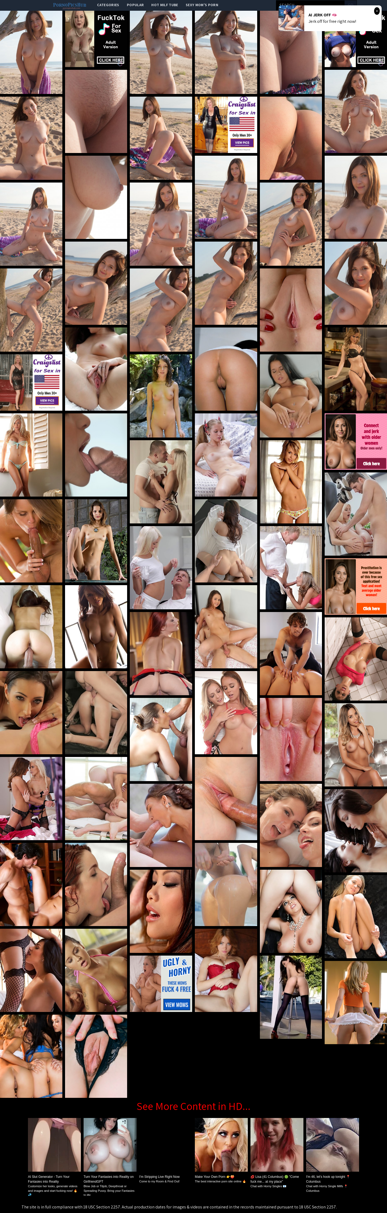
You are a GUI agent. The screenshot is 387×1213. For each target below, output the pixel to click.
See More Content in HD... (193, 1106)
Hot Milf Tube (164, 4)
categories (108, 4)
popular (135, 4)
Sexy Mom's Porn (202, 4)
